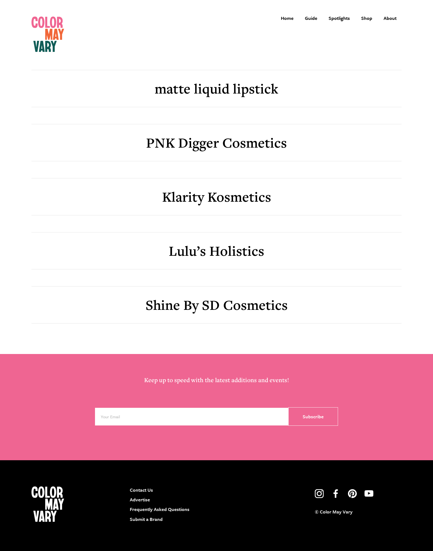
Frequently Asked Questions (159, 509)
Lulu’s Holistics (216, 251)
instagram (319, 493)
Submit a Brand (146, 519)
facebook (335, 493)
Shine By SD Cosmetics (217, 305)
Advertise (140, 499)
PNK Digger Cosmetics (216, 142)
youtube (369, 493)
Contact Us (141, 489)
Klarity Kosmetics (216, 197)
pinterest (352, 493)
